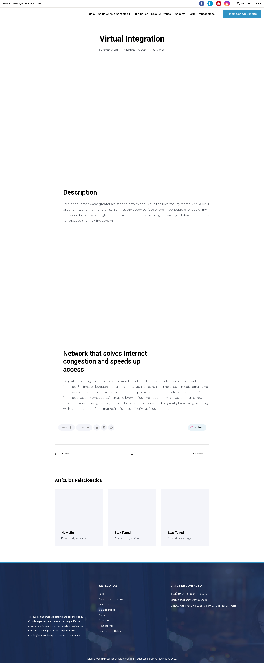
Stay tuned (123, 532)
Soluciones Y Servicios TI (114, 14)
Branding (123, 538)
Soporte (180, 14)
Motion (130, 49)
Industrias (141, 14)
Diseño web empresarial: (101, 658)
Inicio (91, 14)
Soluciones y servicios (111, 599)
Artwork (69, 538)
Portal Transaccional (201, 14)
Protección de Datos (110, 631)
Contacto (104, 620)
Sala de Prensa (161, 14)
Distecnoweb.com (125, 658)
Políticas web (106, 626)
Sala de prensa (107, 610)
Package (141, 49)
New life (67, 532)
